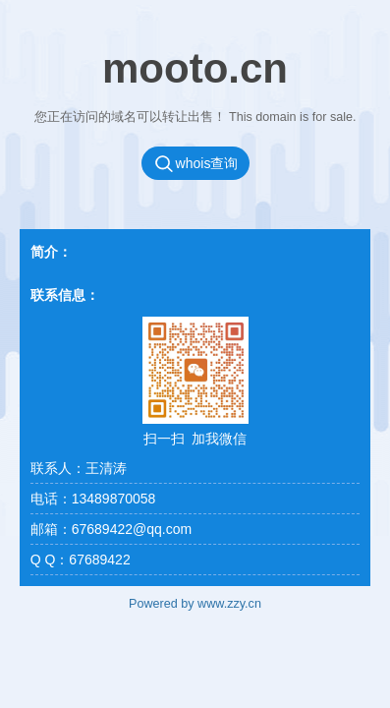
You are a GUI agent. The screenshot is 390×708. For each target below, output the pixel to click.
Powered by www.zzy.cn (195, 604)
